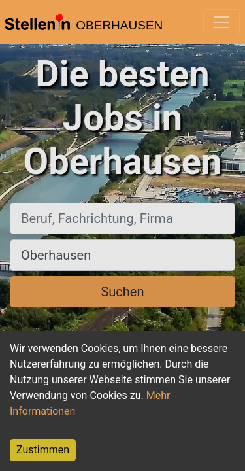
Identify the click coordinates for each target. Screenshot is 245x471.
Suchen (122, 292)
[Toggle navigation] (221, 22)
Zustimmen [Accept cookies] (42, 450)
